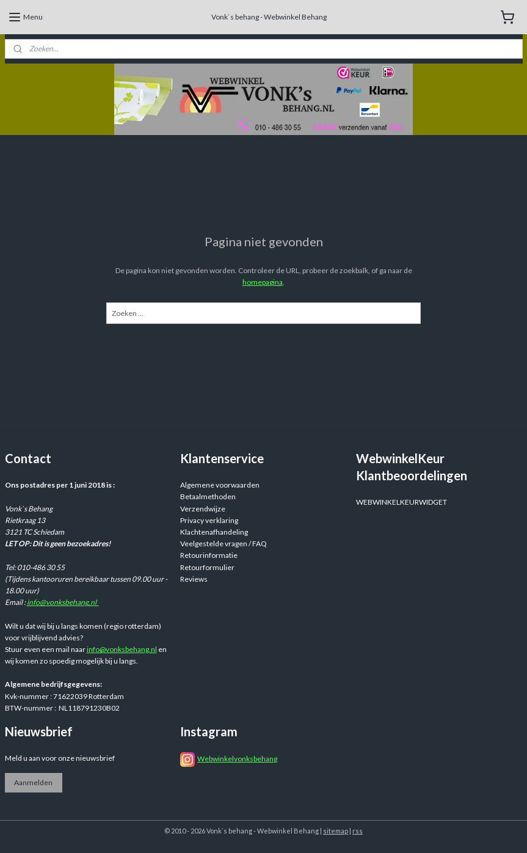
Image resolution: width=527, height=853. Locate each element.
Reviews (194, 579)
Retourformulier (207, 567)
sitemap (335, 831)
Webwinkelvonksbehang (237, 758)
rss (357, 831)
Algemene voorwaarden (220, 484)
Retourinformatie (209, 555)
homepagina (262, 282)
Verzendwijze (202, 508)
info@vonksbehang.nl (63, 602)
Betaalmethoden (208, 496)
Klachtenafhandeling (214, 531)
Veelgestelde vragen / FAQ (223, 543)
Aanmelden (33, 782)
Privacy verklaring (209, 520)
